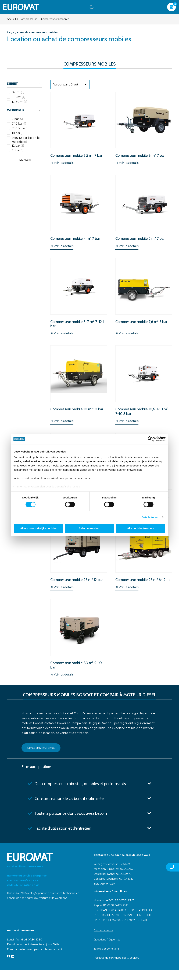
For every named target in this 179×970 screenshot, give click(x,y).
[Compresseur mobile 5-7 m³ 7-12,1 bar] (78, 297)
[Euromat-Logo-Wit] (21, 6)
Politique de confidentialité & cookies (116, 957)
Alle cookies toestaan (140, 528)
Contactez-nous (103, 930)
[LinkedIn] (12, 956)
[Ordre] (70, 84)
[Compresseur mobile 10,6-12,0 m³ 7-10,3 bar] (143, 385)
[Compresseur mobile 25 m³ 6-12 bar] (143, 553)
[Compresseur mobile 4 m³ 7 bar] (78, 212)
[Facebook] (8, 956)
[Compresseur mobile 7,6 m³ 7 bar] (143, 297)
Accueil (11, 19)
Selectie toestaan (89, 528)
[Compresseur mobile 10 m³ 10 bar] (78, 385)
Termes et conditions (106, 948)
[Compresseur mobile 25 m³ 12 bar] (78, 553)
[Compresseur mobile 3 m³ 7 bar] (143, 129)
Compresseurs (28, 19)
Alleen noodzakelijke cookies (38, 528)
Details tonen (150, 517)
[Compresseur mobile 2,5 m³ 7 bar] (78, 129)
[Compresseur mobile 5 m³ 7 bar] (143, 212)
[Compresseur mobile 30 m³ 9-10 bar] (78, 638)
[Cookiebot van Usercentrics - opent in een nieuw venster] (150, 438)
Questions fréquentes (107, 939)
